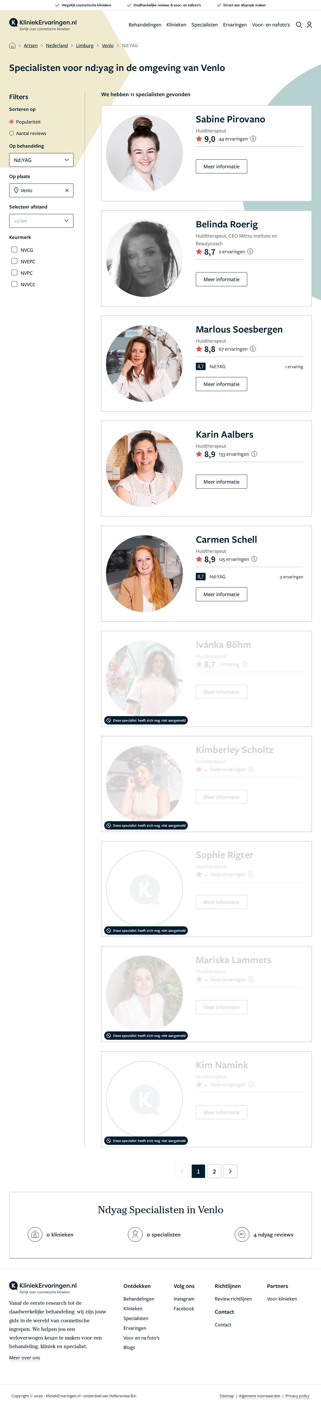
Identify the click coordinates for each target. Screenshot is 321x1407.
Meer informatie (221, 166)
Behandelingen (145, 24)
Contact (223, 1324)
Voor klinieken (282, 1298)
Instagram (184, 1298)
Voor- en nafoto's (271, 24)
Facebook (184, 1308)
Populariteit (25, 121)
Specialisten (205, 24)
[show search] (299, 25)
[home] (42, 24)
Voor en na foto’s (141, 1337)
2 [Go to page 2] (214, 1171)
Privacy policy (297, 1395)
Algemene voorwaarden (260, 1395)
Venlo (108, 45)
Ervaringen (235, 24)
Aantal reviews (27, 133)
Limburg (85, 45)
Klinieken (176, 24)
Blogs (129, 1347)
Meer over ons (24, 1357)
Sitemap (227, 1395)
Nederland (57, 45)
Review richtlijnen (233, 1298)
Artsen (31, 45)
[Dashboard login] (309, 25)
